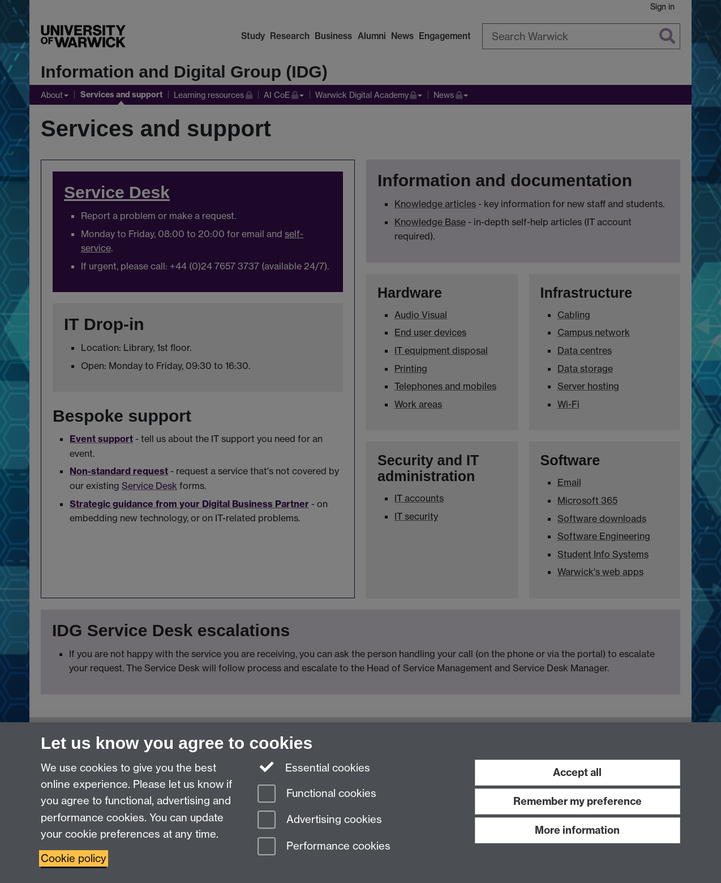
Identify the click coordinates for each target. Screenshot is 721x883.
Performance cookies (324, 847)
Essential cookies (314, 767)
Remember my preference (577, 801)
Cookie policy (73, 858)
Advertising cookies (320, 820)
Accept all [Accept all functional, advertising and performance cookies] (577, 772)
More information (577, 830)
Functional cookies (317, 794)
